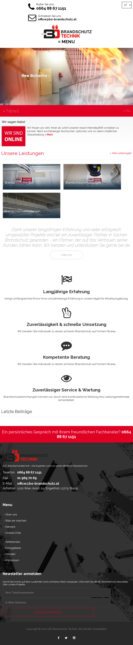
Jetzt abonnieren (48, 612)
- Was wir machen (15, 520)
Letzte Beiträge (16, 420)
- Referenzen (12, 541)
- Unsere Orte (12, 533)
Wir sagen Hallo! (13, 122)
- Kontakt (9, 554)
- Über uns (10, 514)
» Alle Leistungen (121, 153)
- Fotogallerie (12, 548)
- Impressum (11, 560)
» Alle (126, 110)
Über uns (66, 279)
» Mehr (49, 134)
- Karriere (9, 526)
